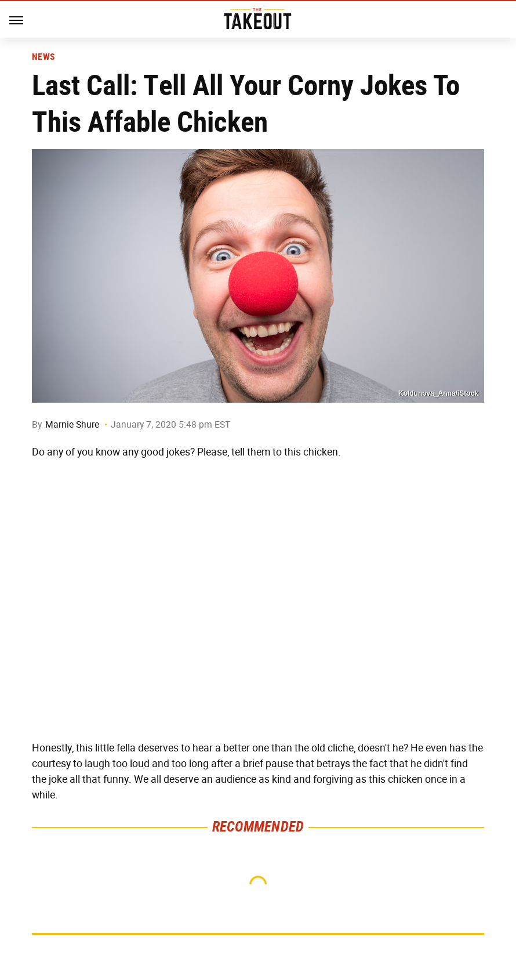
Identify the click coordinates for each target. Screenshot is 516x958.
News (43, 57)
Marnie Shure (72, 424)
